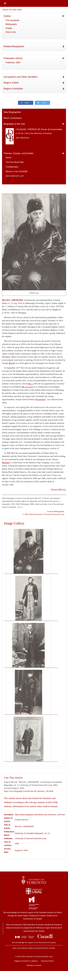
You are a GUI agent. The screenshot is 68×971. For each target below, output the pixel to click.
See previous (22, 138)
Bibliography (11, 24)
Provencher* (40, 399)
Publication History (13, 58)
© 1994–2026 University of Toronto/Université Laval (43, 514)
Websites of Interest (34, 965)
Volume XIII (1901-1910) (12, 10)
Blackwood (27, 387)
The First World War (15, 162)
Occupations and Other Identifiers (21, 77)
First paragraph (12, 20)
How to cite (11, 32)
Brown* (12, 363)
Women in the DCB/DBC (17, 171)
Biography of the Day (14, 124)
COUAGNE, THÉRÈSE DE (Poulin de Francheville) (39, 129)
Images (9, 28)
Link (37, 293)
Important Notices (47, 961)
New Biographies (12, 112)
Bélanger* (6, 462)
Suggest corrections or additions (26, 961)
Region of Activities (13, 88)
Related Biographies (14, 46)
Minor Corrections (13, 118)
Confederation (12, 167)
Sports (8, 157)
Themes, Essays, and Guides (18, 153)
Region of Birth (11, 82)
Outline (7, 16)
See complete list (15, 176)
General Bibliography (55, 511)
